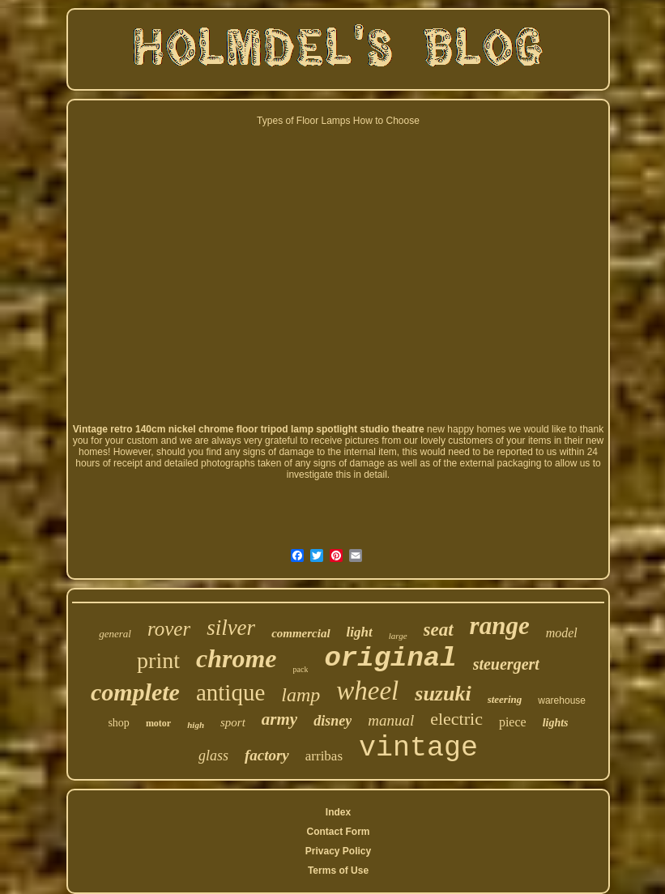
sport (232, 722)
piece (512, 722)
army (279, 719)
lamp (300, 694)
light (360, 632)
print (158, 660)
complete (135, 692)
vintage (418, 748)
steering (505, 699)
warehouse (562, 700)
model (562, 633)
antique (230, 692)
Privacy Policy (338, 851)
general (115, 634)
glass (213, 755)
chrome (236, 658)
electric (456, 719)
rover (168, 629)
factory (267, 755)
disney (332, 721)
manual (391, 720)
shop (118, 723)
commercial (300, 633)
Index (338, 812)
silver (231, 627)
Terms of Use (338, 870)
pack (301, 669)
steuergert (506, 664)
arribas (324, 756)
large (398, 636)
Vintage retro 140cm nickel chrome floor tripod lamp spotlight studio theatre (248, 429)
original (390, 658)
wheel (367, 690)
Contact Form (337, 831)
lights (556, 723)
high (195, 725)
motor (158, 723)
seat (439, 629)
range (500, 625)
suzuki (443, 693)
